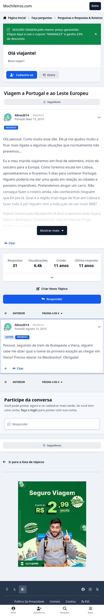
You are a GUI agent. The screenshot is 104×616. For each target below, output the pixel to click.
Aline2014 (22, 115)
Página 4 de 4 (52, 313)
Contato (55, 601)
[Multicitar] (6, 368)
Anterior (19, 313)
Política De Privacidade (29, 601)
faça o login (29, 410)
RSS (85, 601)
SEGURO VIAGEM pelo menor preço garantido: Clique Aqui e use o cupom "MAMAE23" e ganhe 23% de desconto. (45, 34)
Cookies (71, 601)
